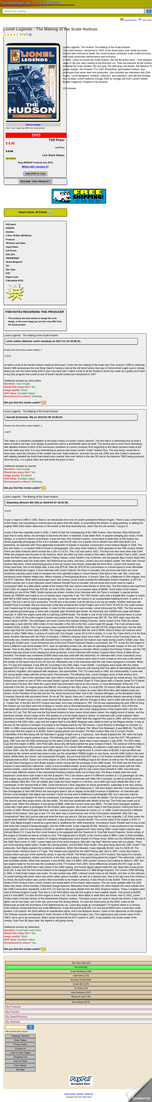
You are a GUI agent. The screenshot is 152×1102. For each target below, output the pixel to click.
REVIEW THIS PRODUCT (35, 181)
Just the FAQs (20, 1061)
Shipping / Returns (20, 1036)
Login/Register (128, 20)
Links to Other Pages (20, 1052)
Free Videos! (20, 1065)
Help (142, 20)
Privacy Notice (20, 1044)
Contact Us (20, 1048)
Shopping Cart (20, 1057)
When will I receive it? (35, 166)
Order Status (20, 1040)
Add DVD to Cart (35, 173)
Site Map (20, 1069)
